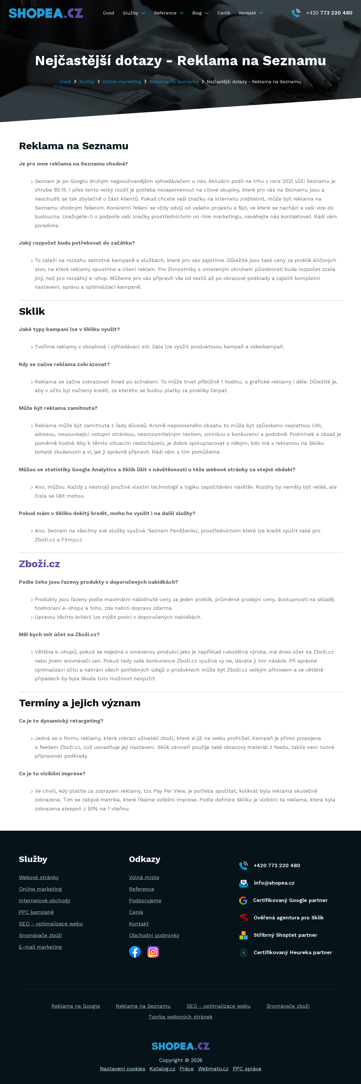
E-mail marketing (40, 947)
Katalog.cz (162, 1068)
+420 (322, 13)
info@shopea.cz (267, 883)
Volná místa (144, 877)
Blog (200, 13)
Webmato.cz (213, 1068)
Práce (187, 1068)
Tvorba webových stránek (180, 1017)
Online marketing (122, 81)
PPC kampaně (36, 912)
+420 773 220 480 (269, 865)
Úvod (108, 13)
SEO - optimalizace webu (51, 924)
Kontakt (251, 13)
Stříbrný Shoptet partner (278, 935)
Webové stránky (39, 877)
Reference (169, 13)
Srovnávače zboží (40, 935)
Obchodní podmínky (154, 935)
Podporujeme (145, 900)
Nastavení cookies (122, 1068)
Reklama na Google (75, 1006)
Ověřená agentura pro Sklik (281, 918)
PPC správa (247, 1068)
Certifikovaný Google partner (283, 900)
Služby (134, 13)
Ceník (223, 13)
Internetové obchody (44, 900)
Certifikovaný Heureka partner (285, 952)
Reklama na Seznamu (174, 81)
